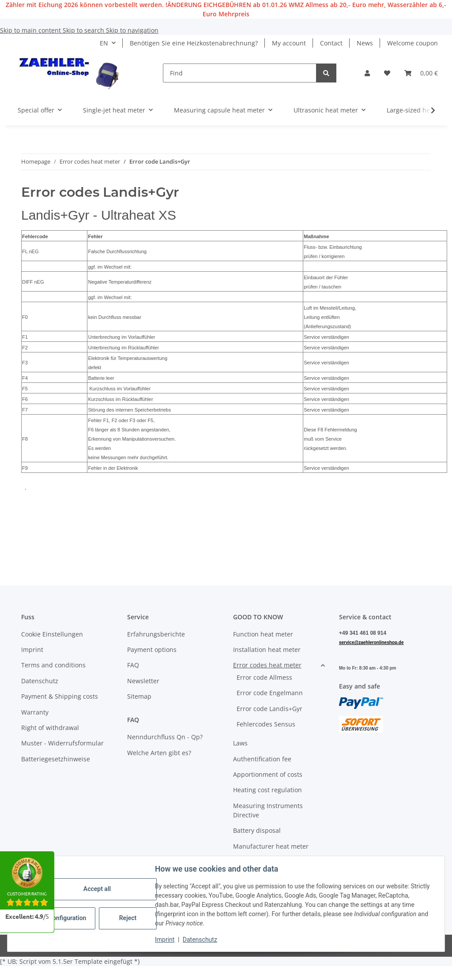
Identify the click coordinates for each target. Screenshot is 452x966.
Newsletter (143, 681)
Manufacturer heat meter (271, 846)
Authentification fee (262, 759)
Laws (240, 743)
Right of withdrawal (50, 727)
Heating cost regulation (267, 790)
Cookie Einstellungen (52, 634)
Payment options (152, 649)
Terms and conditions (53, 665)
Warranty (35, 712)
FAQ (133, 665)
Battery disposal (257, 830)
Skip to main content (31, 30)
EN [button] (104, 43)
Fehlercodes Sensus (266, 724)
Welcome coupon (412, 43)
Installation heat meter (267, 649)
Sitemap (139, 696)
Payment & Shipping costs (59, 696)
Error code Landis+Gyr (269, 708)
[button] (367, 73)
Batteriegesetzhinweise (55, 759)
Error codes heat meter (267, 665)
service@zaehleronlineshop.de (371, 642)
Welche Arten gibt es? (159, 753)
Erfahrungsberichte (156, 634)
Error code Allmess (264, 677)
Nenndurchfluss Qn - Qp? (165, 737)
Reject (128, 917)
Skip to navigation (132, 30)
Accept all (97, 888)
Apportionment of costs (267, 774)
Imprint (164, 939)
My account (289, 43)
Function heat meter (263, 634)
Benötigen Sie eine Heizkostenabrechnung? (194, 43)
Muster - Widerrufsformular (62, 743)
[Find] (239, 73)
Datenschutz (200, 939)
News (365, 43)
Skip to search (84, 30)
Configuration (67, 917)
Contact (331, 43)
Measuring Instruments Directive (268, 810)
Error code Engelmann (270, 693)
